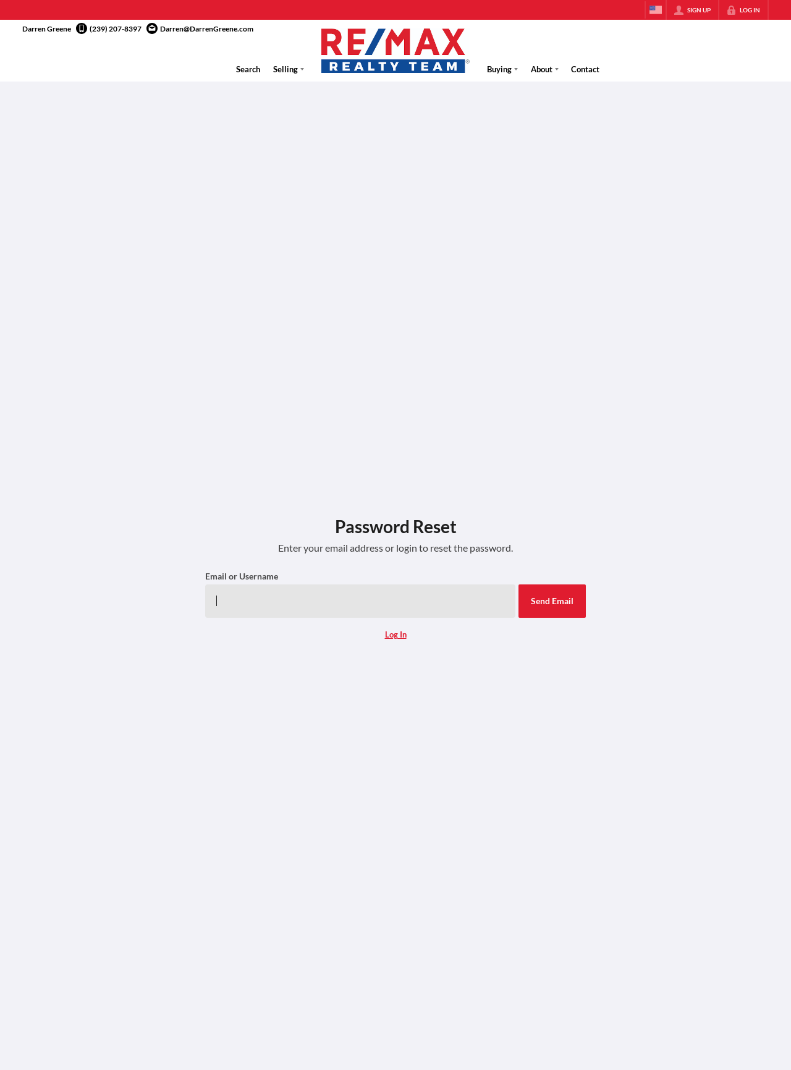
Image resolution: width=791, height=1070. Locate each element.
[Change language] (655, 10)
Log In (396, 634)
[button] (552, 601)
